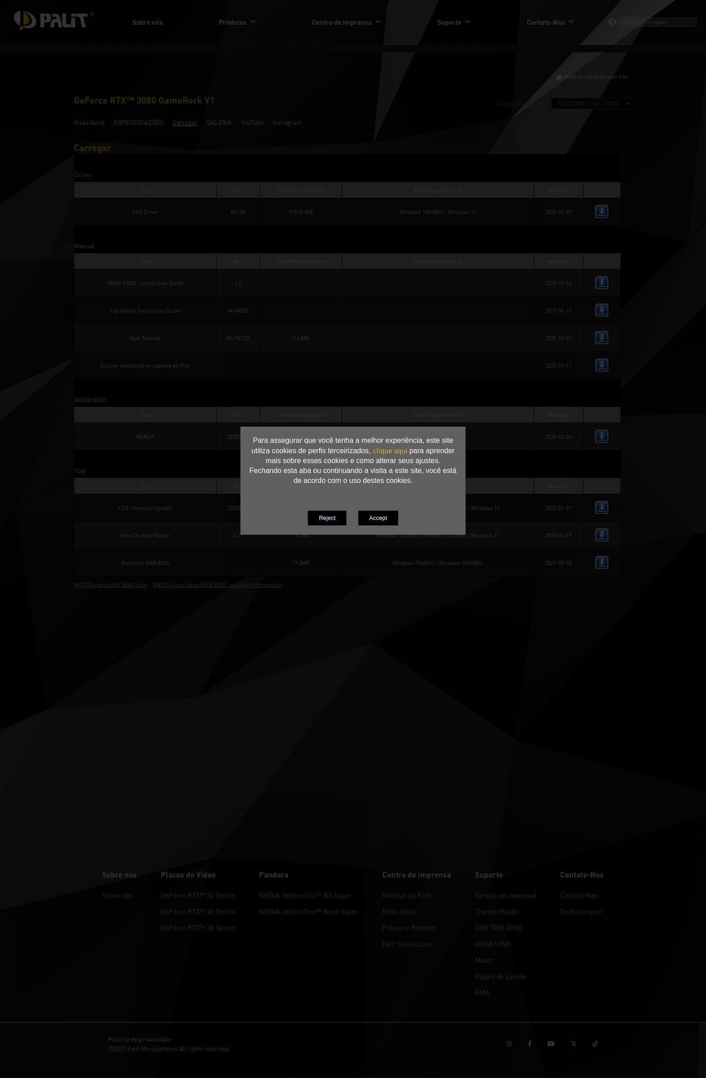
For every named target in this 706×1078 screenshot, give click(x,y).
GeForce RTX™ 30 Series (198, 927)
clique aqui (390, 450)
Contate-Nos (579, 895)
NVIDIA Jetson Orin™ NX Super (305, 895)
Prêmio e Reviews (409, 927)
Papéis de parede (500, 976)
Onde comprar (581, 911)
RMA (482, 992)
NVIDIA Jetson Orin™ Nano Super (308, 911)
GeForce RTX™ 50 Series (198, 895)
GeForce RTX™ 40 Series (198, 911)
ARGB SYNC (493, 944)
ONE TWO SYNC (499, 927)
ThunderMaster (497, 911)
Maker (484, 960)
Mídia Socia (399, 911)
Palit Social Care (407, 944)
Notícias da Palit (406, 895)
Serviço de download (505, 895)
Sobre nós (117, 895)
